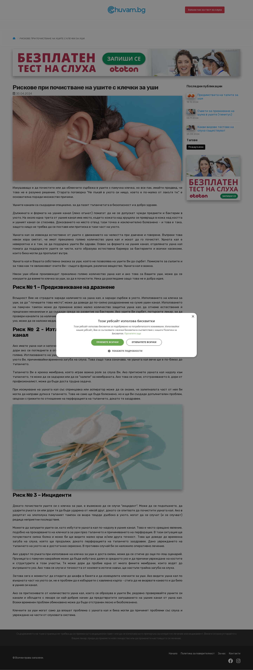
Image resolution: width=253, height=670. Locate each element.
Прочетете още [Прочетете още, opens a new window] (132, 333)
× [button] (193, 316)
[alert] (126, 335)
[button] (126, 351)
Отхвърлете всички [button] (144, 342)
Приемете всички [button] (107, 342)
